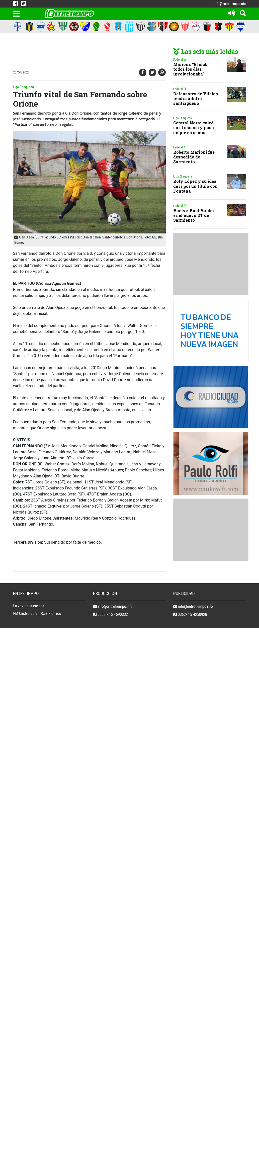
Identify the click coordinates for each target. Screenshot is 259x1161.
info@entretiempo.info (230, 4)
